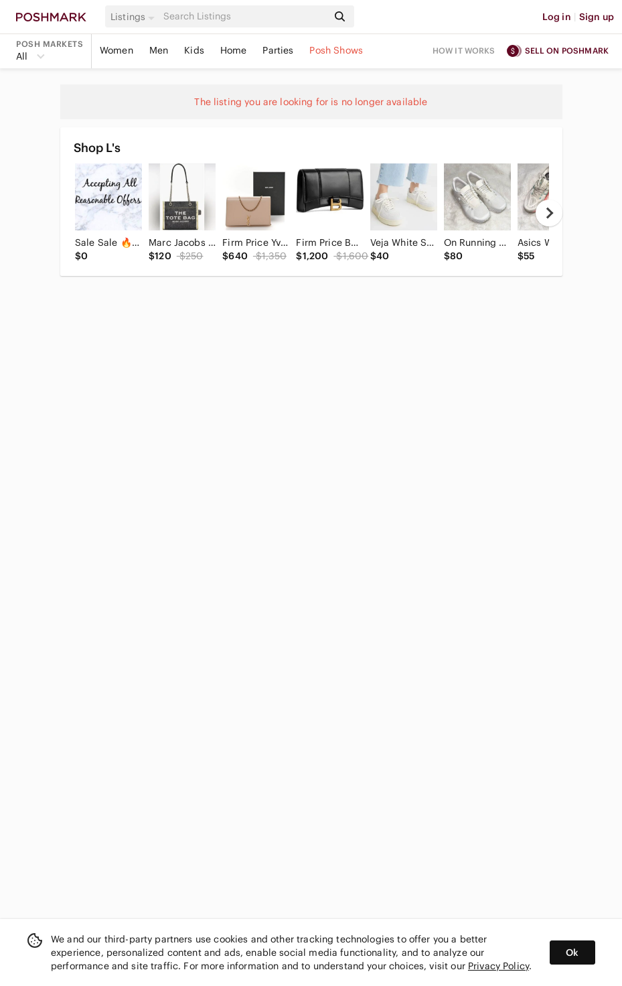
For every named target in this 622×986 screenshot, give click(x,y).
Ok (572, 952)
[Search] (244, 16)
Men (158, 50)
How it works (464, 51)
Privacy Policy (498, 966)
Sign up (596, 17)
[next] (549, 213)
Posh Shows (336, 50)
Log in (556, 17)
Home (233, 50)
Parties (277, 50)
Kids (194, 50)
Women (116, 50)
